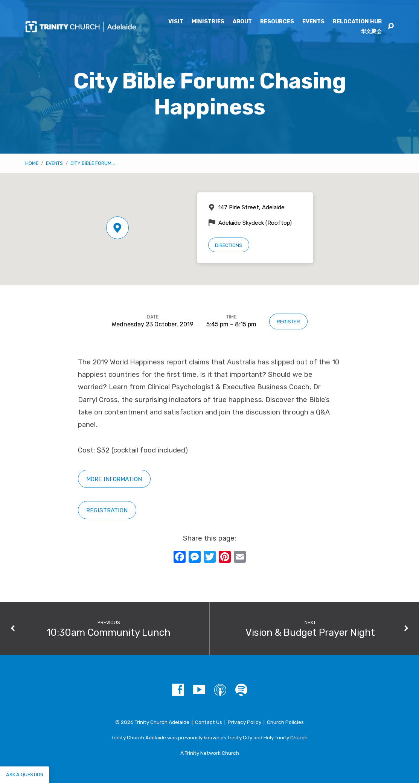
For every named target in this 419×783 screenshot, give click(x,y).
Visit (175, 21)
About (242, 21)
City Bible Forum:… (92, 163)
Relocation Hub (357, 21)
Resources (277, 21)
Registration (107, 510)
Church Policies (285, 722)
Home (31, 163)
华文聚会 (371, 31)
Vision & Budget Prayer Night (310, 632)
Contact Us (208, 722)
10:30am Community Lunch (109, 632)
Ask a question (24, 774)
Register (288, 321)
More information (114, 479)
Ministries (208, 21)
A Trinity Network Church (209, 753)
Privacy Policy (244, 722)
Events (313, 21)
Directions (228, 245)
